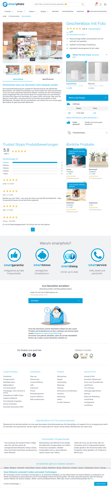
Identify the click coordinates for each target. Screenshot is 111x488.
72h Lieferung (89, 388)
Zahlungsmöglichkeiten (92, 391)
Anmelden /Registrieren (92, 379)
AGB (31, 385)
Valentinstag (61, 382)
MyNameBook (8, 385)
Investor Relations (36, 397)
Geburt (59, 399)
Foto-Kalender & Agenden (12, 401)
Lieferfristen (88, 385)
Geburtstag (61, 397)
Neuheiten (55, 11)
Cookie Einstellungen (12, 484)
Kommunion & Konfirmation (67, 391)
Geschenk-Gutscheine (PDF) (13, 407)
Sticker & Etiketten (10, 404)
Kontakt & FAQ (89, 376)
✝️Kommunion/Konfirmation (97, 11)
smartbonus (88, 405)
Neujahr (60, 379)
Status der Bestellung (92, 397)
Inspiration (80, 11)
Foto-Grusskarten (9, 388)
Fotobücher (7, 376)
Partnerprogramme (37, 394)
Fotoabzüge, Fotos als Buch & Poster (14, 392)
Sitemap (87, 394)
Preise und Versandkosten (93, 382)
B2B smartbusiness (37, 399)
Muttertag (60, 385)
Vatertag (60, 388)
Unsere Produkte (10, 372)
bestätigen (35, 301)
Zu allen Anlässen (63, 402)
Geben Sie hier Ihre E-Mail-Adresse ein (44, 292)
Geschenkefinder (67, 11)
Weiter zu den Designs (77, 98)
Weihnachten (61, 376)
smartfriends (88, 399)
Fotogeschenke (8, 379)
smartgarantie (89, 402)
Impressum (34, 388)
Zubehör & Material (10, 398)
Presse (32, 391)
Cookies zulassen (100, 484)
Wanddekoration (9, 382)
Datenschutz (34, 379)
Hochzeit (60, 394)
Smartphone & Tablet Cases (13, 395)
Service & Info (90, 372)
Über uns (33, 376)
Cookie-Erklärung (36, 382)
